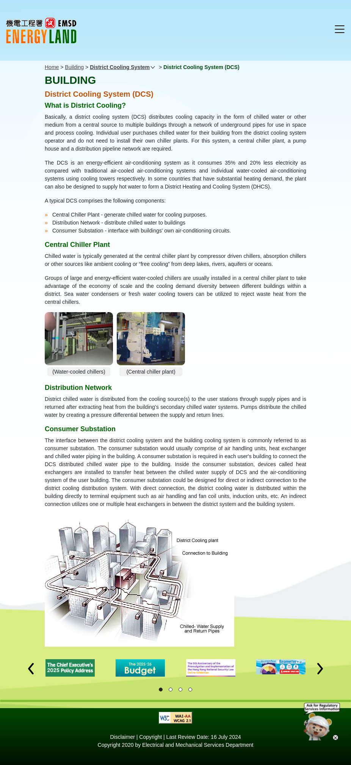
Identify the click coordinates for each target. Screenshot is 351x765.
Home (52, 67)
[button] (31, 668)
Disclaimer (122, 737)
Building (74, 67)
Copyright (150, 737)
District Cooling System (120, 67)
